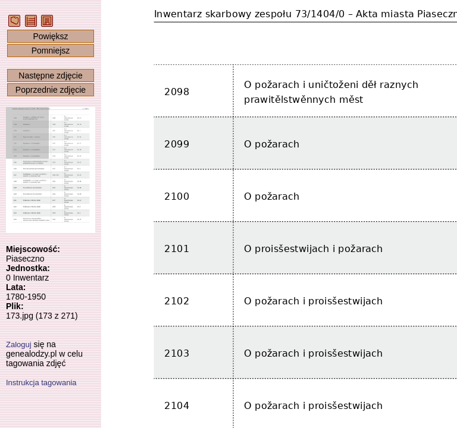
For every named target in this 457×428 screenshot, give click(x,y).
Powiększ (50, 36)
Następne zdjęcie (50, 75)
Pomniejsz (51, 50)
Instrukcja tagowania (41, 382)
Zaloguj (19, 344)
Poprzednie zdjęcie (50, 90)
